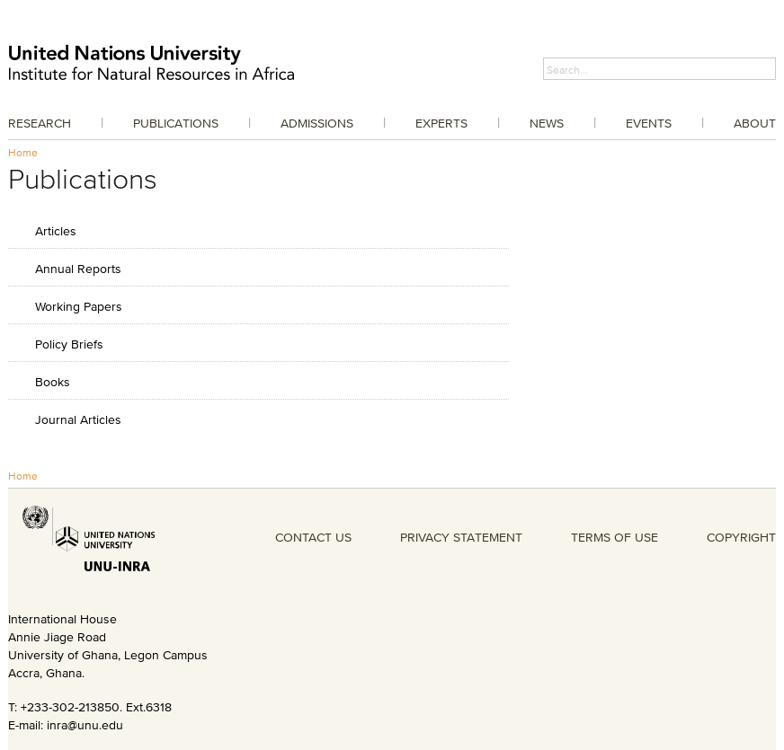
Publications (175, 123)
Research (39, 123)
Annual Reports (78, 268)
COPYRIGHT (741, 537)
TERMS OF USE (614, 537)
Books (52, 381)
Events (649, 123)
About (755, 123)
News (547, 123)
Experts (441, 123)
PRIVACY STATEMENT (461, 537)
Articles (55, 230)
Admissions (317, 123)
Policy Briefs (69, 343)
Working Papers (78, 305)
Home (23, 152)
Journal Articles (78, 419)
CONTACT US (313, 537)
